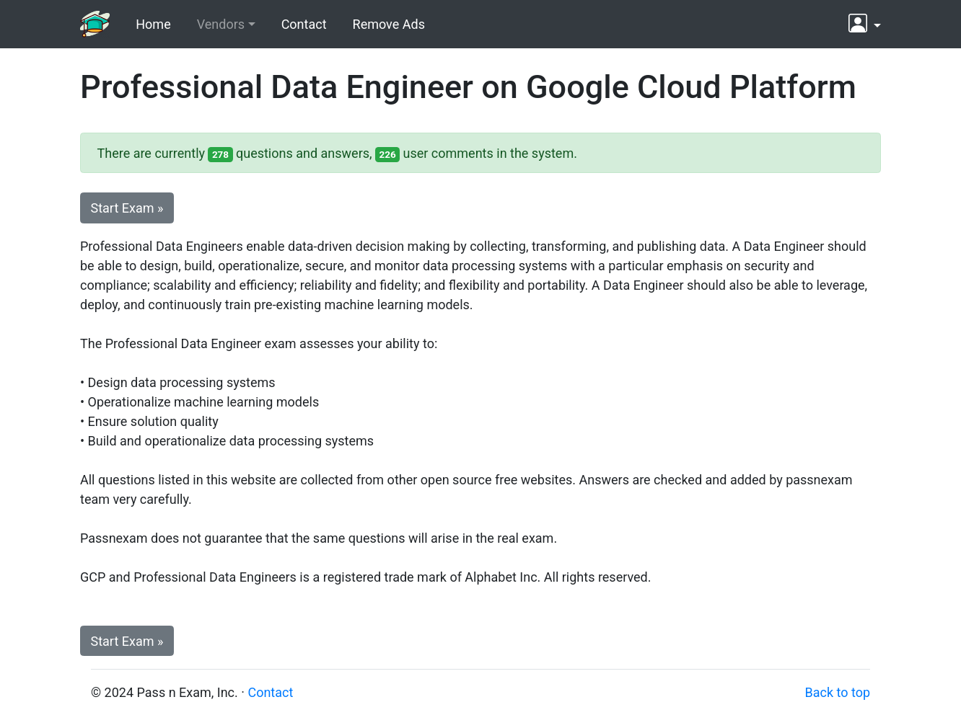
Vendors (221, 24)
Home (153, 24)
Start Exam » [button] (127, 208)
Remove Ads (389, 24)
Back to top (837, 692)
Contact (304, 24)
